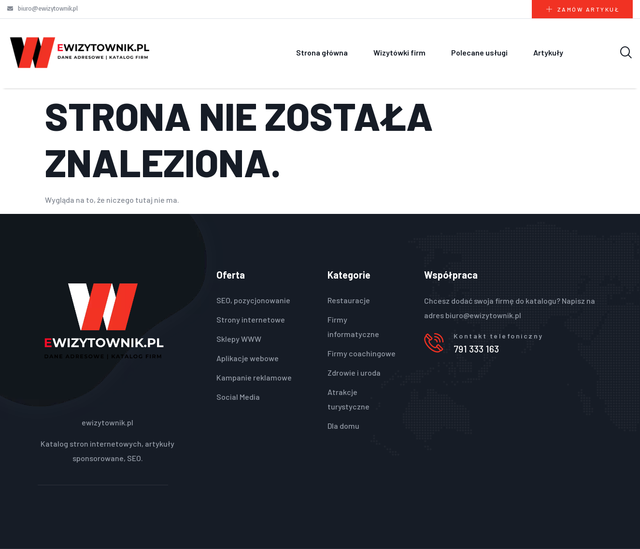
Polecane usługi (479, 52)
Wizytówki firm (399, 52)
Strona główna (322, 52)
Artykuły (548, 52)
